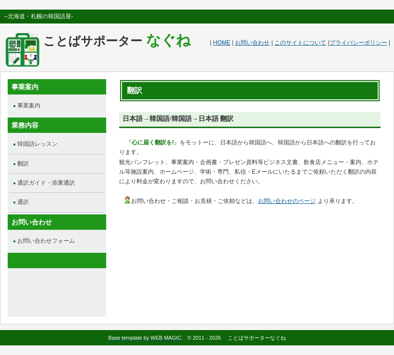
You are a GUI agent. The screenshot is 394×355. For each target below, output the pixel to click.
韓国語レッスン (37, 144)
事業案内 (28, 105)
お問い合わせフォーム (46, 240)
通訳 (23, 202)
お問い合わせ (252, 42)
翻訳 (23, 163)
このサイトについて (300, 42)
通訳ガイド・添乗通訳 (46, 182)
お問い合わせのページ (287, 201)
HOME (222, 42)
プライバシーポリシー (358, 42)
